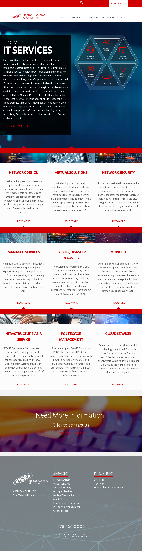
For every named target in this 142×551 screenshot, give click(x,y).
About (64, 17)
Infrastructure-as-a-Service (67, 503)
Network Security (62, 487)
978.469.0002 (71, 526)
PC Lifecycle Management (66, 507)
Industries (91, 17)
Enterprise (99, 480)
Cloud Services (60, 511)
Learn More (16, 126)
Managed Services (62, 491)
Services (77, 17)
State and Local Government (108, 487)
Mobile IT (58, 499)
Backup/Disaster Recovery (66, 495)
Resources (108, 17)
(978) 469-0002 (119, 3)
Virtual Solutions (61, 483)
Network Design (61, 480)
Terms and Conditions (79, 537)
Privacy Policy (59, 537)
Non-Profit (99, 483)
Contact (122, 17)
